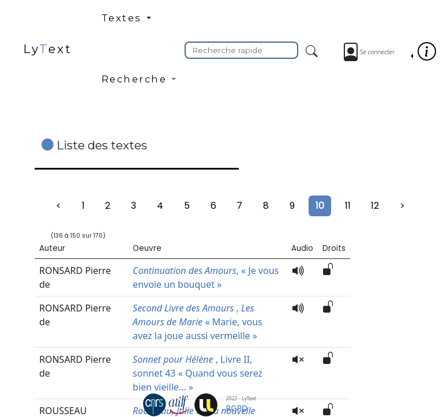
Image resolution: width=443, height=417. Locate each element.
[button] (139, 22)
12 (375, 205)
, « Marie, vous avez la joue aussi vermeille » (197, 322)
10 (320, 205)
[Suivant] (402, 206)
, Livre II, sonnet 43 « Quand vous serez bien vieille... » (197, 373)
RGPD (237, 408)
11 (348, 205)
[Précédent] (58, 206)
